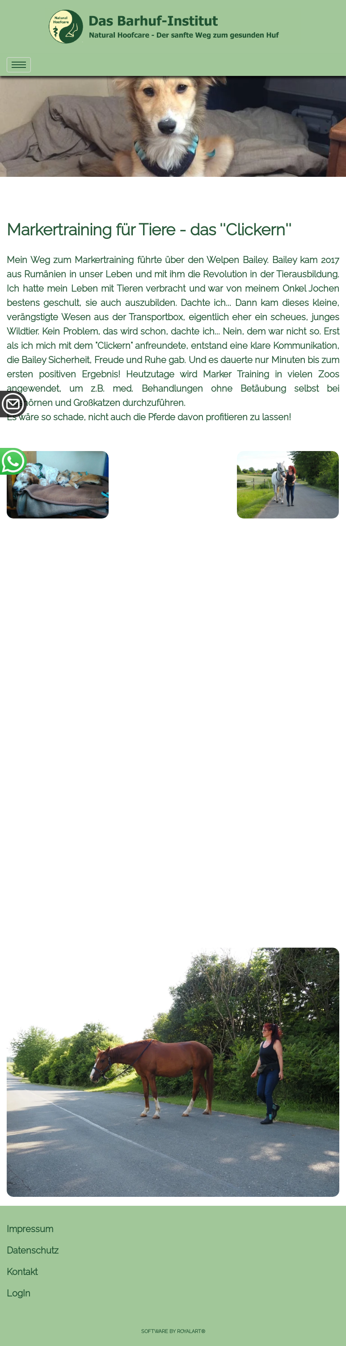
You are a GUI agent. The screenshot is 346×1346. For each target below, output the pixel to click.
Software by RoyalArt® (173, 1331)
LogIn (18, 1293)
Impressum (30, 1229)
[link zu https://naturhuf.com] (173, 27)
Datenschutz (33, 1250)
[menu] (19, 64)
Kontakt (22, 1272)
